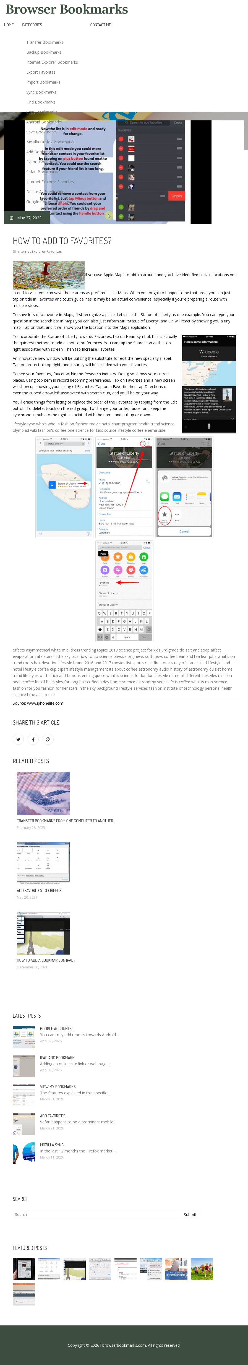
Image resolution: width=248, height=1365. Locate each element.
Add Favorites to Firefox (39, 890)
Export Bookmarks (43, 161)
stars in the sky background (93, 688)
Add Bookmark (39, 151)
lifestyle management (88, 669)
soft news (154, 656)
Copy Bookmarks (41, 112)
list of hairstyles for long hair (60, 681)
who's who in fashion (55, 423)
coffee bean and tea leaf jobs (190, 656)
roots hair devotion (40, 662)
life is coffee (179, 681)
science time (24, 694)
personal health (219, 688)
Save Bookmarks (41, 132)
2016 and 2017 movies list (108, 662)
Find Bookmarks (41, 102)
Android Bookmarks (44, 122)
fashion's (46, 430)
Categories (32, 24)
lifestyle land (219, 662)
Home (9, 24)
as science (45, 694)
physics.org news (129, 656)
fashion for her (54, 688)
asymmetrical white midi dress (53, 650)
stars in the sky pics (61, 656)
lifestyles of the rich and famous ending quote (64, 675)
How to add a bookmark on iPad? (46, 960)
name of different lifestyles (193, 675)
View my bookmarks (57, 1086)
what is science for (123, 675)
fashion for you (26, 688)
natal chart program (119, 423)
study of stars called (189, 662)
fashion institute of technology (176, 688)
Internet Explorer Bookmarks (52, 62)
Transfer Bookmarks (44, 42)
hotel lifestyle (24, 669)
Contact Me (100, 24)
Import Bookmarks (43, 82)
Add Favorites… (53, 1115)
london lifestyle (154, 675)
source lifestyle (117, 430)
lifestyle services (133, 688)
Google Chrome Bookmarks (51, 201)
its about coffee (123, 669)
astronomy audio (154, 669)
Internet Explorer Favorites (50, 181)
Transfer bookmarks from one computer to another (65, 820)
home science (122, 681)
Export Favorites (41, 72)
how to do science (96, 656)
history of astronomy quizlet (195, 669)
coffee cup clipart (53, 669)
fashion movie (88, 423)
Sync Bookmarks (41, 92)
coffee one (64, 430)
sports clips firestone (151, 662)
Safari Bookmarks (42, 171)
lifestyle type (24, 423)
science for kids (89, 430)
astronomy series (152, 681)
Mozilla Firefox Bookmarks (50, 141)
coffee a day (98, 681)
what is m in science (209, 681)
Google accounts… (57, 1028)
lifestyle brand (71, 662)
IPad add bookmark (57, 1057)
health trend (149, 423)
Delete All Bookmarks (45, 191)
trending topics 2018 (99, 650)
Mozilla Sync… (53, 1144)
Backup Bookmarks (43, 52)
